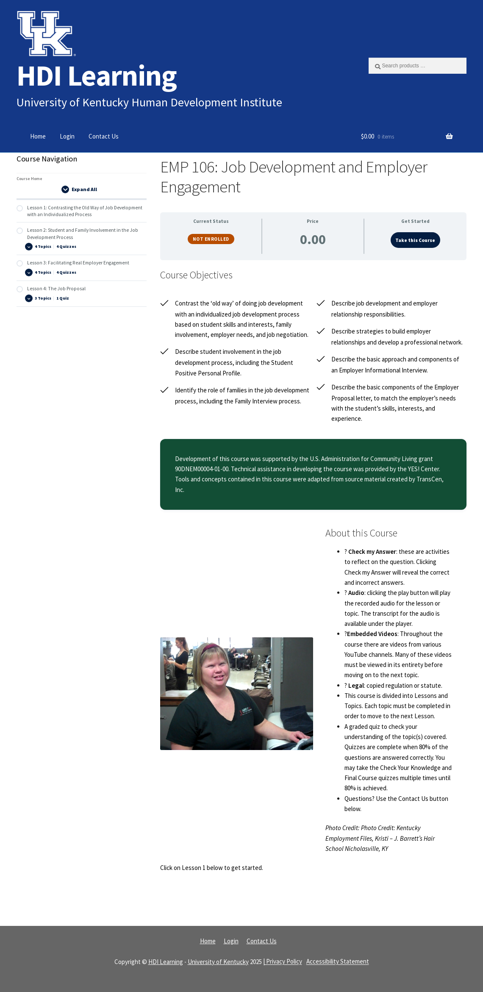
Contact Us (104, 136)
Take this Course (415, 240)
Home (38, 136)
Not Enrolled (211, 239)
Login (67, 136)
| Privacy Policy (282, 962)
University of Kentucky (218, 962)
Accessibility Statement (337, 962)
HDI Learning (97, 75)
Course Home (29, 178)
